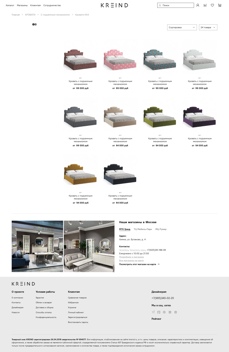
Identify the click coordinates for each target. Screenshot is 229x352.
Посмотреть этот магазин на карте (139, 264)
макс (143, 249)
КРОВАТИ (30, 14)
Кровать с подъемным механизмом (80, 82)
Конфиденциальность (46, 317)
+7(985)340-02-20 (163, 298)
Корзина (72, 307)
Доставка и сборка (44, 307)
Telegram (134, 249)
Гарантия (40, 297)
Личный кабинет (76, 312)
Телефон (123, 249)
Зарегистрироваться (77, 317)
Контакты (16, 302)
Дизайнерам (18, 307)
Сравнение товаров (77, 297)
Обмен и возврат (44, 302)
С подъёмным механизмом (55, 14)
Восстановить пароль (78, 322)
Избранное (73, 302)
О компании (17, 297)
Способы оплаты (44, 312)
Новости (16, 312)
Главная (16, 14)
